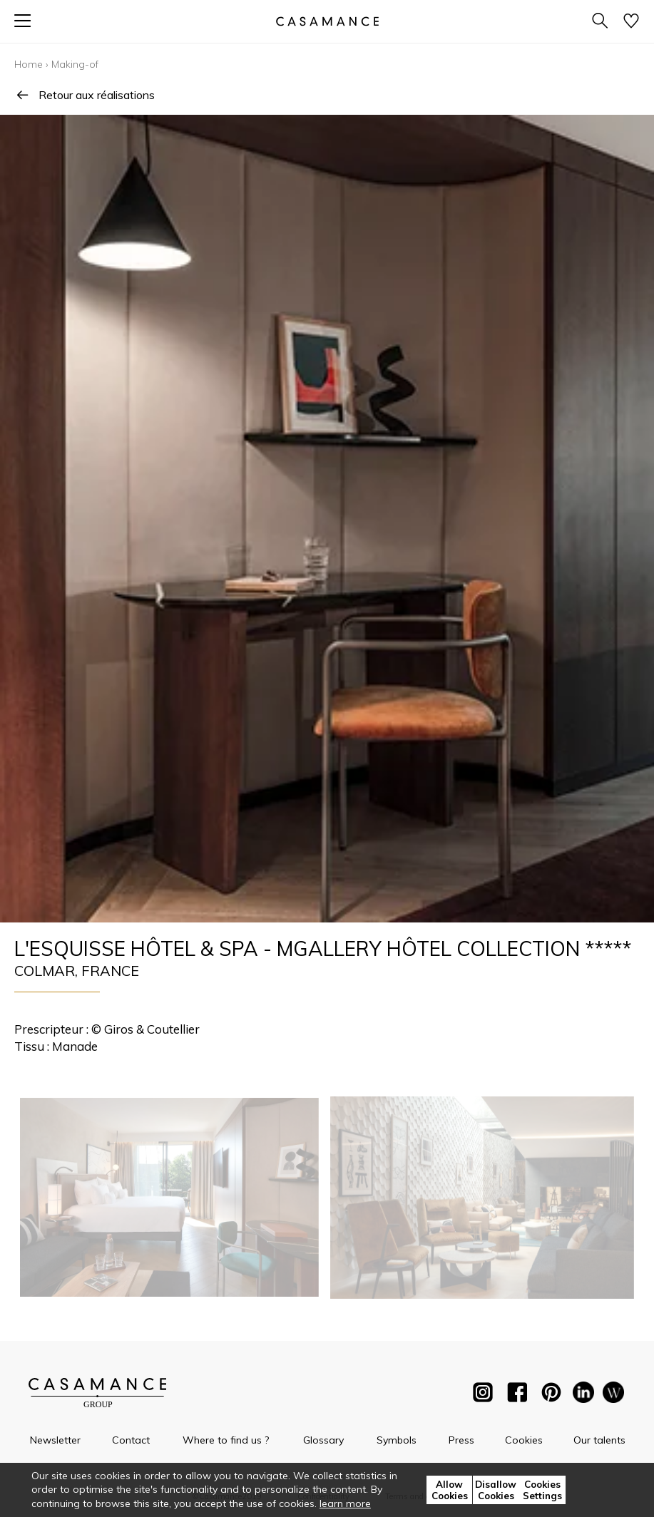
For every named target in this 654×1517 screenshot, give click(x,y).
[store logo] (326, 21)
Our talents (599, 1440)
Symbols (397, 1440)
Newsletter (55, 1440)
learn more (345, 1503)
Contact (131, 1440)
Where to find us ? (226, 1440)
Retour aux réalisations (84, 94)
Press (461, 1440)
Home (28, 64)
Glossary (323, 1440)
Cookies (524, 1440)
